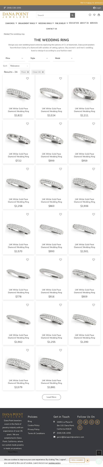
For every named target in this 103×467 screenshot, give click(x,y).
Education (74, 23)
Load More (51, 397)
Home (6, 34)
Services (94, 23)
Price (8, 58)
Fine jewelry (60, 23)
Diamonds (10, 23)
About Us (84, 23)
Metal (57, 58)
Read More (13, 452)
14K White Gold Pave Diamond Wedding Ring (18, 110)
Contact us (51, 29)
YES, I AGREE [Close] (77, 460)
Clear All (38, 72)
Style (33, 58)
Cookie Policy (33, 425)
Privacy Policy (34, 429)
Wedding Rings (45, 23)
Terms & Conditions (36, 433)
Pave (25, 72)
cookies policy (55, 463)
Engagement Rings (26, 23)
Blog (30, 421)
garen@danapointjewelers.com (70, 437)
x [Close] (87, 460)
